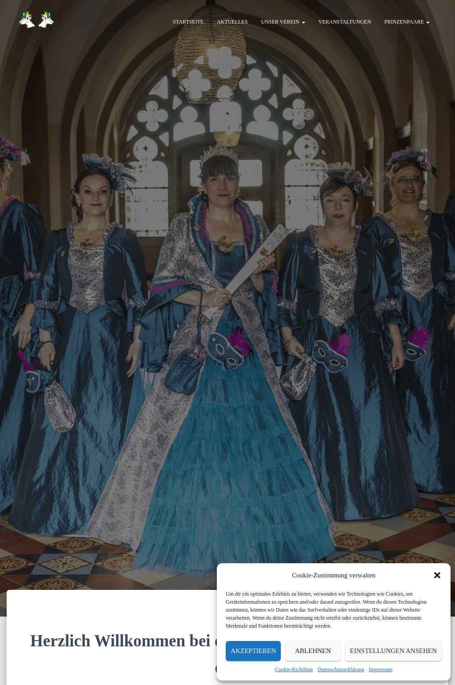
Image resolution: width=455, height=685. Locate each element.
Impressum (380, 669)
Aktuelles (232, 22)
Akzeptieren (253, 650)
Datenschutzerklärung (341, 669)
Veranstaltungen (345, 22)
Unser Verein (283, 22)
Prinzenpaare (407, 22)
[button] (437, 575)
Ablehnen (313, 650)
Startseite (188, 22)
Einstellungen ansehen (393, 650)
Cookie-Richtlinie (294, 669)
